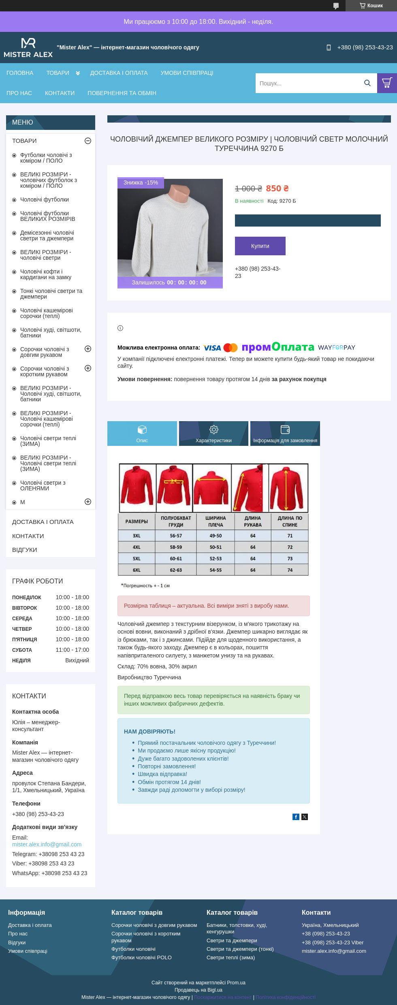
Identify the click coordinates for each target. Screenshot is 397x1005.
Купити (260, 246)
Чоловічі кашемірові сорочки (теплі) (46, 313)
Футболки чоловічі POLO (141, 957)
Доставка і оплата (30, 925)
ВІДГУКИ (24, 549)
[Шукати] (367, 83)
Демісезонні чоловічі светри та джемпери (47, 235)
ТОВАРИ (57, 73)
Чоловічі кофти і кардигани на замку (45, 274)
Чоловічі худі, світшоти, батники (50, 333)
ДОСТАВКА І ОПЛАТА (119, 73)
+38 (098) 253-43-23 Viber (333, 942)
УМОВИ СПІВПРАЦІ (187, 73)
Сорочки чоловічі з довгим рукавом (44, 352)
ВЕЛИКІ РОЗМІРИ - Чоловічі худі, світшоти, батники (50, 394)
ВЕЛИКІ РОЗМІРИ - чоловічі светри (45, 255)
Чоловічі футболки (44, 199)
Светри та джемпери (232, 940)
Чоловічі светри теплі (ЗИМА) (48, 441)
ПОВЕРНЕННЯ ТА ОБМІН (122, 93)
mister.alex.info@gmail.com (46, 844)
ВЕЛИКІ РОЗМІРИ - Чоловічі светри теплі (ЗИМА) (48, 463)
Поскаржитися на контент (223, 997)
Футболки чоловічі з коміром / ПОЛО (46, 158)
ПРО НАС (19, 93)
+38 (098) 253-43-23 (326, 934)
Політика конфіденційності (286, 997)
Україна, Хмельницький (330, 925)
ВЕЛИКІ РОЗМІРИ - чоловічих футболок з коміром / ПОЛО (48, 180)
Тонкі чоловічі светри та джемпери (51, 294)
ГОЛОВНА (19, 73)
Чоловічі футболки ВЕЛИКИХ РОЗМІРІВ (47, 216)
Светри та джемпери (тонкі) (240, 949)
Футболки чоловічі (133, 949)
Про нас (18, 934)
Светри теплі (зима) (231, 957)
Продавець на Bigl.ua (198, 990)
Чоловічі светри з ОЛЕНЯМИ (43, 485)
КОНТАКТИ (60, 93)
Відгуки (17, 942)
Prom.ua (236, 983)
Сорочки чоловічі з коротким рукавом (44, 371)
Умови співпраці (27, 951)
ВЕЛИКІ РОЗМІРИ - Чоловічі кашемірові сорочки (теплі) (46, 419)
